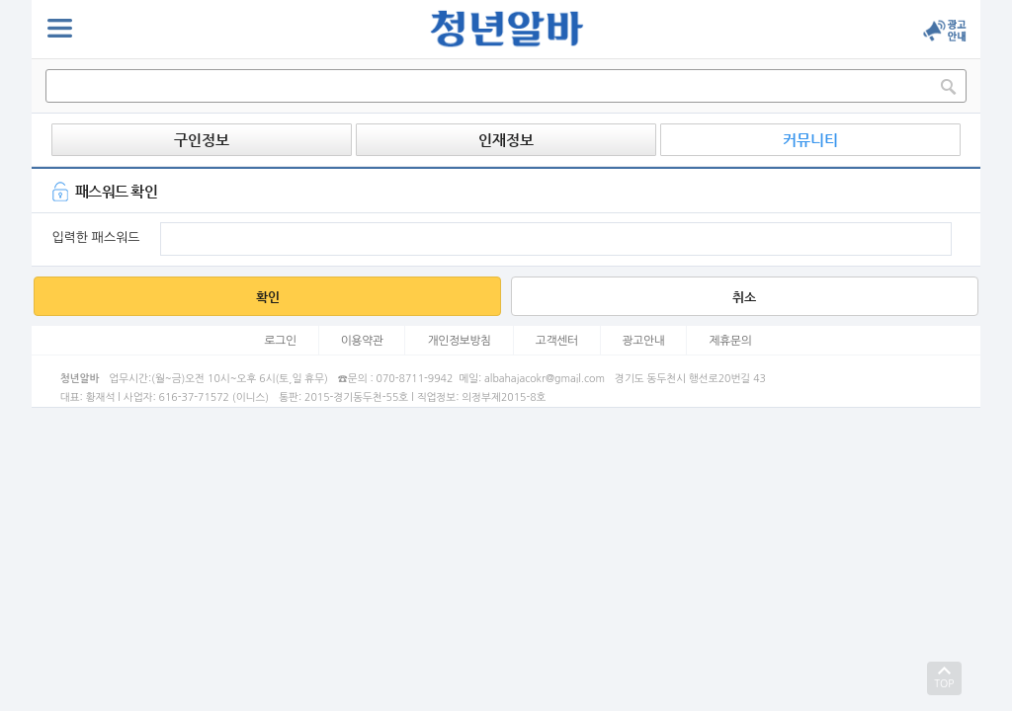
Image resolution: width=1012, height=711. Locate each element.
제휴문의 (730, 341)
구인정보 (201, 139)
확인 (268, 296)
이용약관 (362, 341)
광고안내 (644, 341)
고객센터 (557, 341)
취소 (744, 296)
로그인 (280, 341)
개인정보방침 (459, 341)
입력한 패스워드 (95, 237)
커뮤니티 (810, 139)
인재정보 (506, 139)
